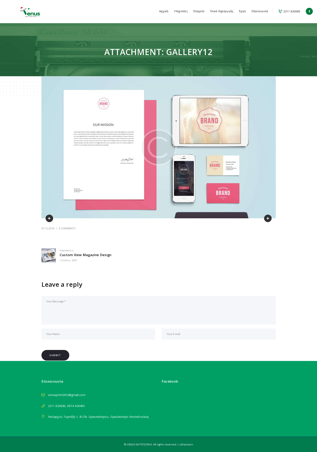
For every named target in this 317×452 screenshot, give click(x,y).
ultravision (186, 444)
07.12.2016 (47, 228)
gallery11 (50, 218)
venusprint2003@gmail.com (66, 395)
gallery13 (270, 218)
